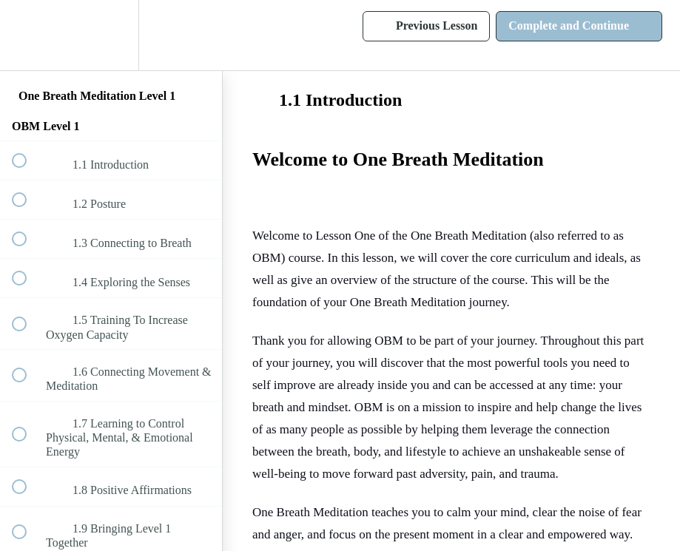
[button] (27, 35)
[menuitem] (111, 35)
